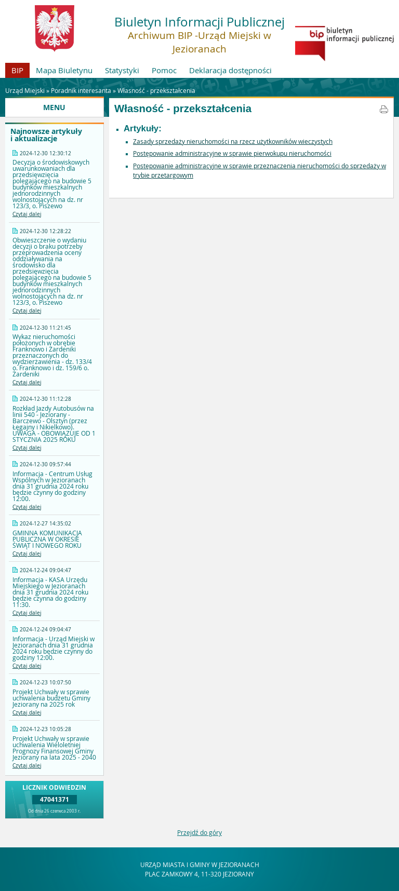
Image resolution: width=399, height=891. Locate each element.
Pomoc (164, 70)
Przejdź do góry (199, 832)
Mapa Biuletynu (64, 70)
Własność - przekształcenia (156, 90)
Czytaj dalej (27, 214)
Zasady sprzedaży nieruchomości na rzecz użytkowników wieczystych (232, 141)
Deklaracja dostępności (230, 70)
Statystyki (122, 70)
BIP (17, 70)
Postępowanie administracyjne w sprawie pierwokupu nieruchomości (232, 153)
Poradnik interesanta (81, 90)
